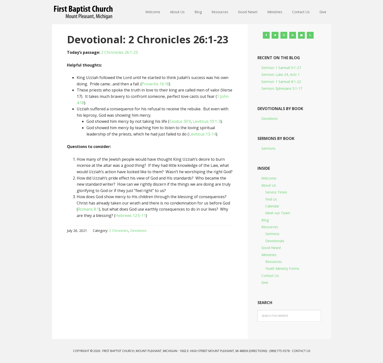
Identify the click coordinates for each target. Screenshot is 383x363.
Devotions (138, 230)
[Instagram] (283, 35)
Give (264, 282)
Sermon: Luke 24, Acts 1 (280, 74)
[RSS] (292, 35)
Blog (265, 220)
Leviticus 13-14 (202, 134)
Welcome (268, 178)
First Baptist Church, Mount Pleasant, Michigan (84, 12)
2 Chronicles (118, 230)
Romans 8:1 (88, 209)
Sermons (268, 148)
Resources (269, 227)
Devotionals (274, 240)
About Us (268, 185)
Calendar (272, 206)
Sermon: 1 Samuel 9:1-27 (281, 67)
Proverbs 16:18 (155, 84)
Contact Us (270, 275)
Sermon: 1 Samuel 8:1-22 (281, 81)
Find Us (271, 199)
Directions (258, 351)
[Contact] (301, 35)
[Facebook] (266, 35)
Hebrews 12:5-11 (130, 215)
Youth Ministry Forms (282, 268)
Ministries (269, 254)
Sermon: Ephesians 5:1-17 (281, 88)
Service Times (276, 192)
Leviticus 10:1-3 (207, 121)
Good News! (271, 247)
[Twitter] (275, 35)
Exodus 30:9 (180, 121)
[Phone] (310, 35)
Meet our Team (277, 213)
